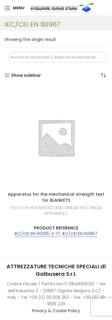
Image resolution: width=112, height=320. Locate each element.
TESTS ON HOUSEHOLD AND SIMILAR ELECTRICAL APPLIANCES (56, 210)
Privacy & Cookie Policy (56, 311)
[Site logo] (63, 8)
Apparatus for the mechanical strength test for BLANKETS (56, 197)
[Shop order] (103, 75)
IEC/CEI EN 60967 (79, 234)
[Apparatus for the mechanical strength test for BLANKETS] (56, 137)
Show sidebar (26, 75)
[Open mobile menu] (14, 8)
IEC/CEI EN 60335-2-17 (37, 234)
